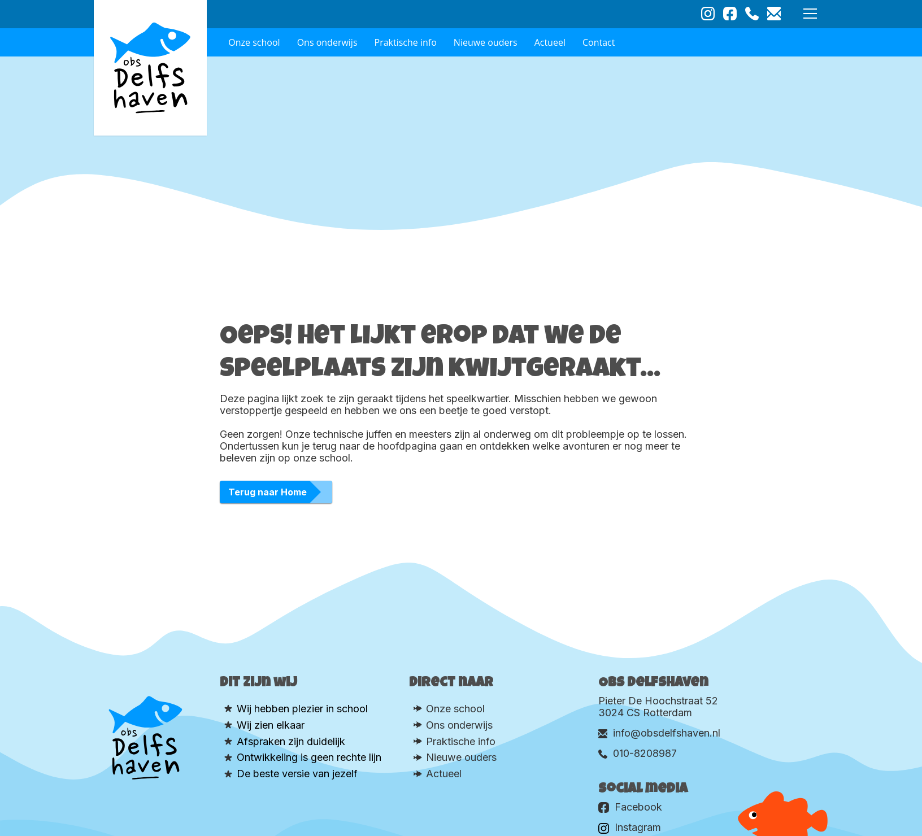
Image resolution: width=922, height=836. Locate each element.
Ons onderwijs (327, 42)
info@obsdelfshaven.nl (659, 733)
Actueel (550, 42)
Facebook (630, 807)
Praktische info (406, 42)
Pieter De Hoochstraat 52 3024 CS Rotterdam (658, 707)
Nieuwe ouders (485, 42)
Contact (598, 42)
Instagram (629, 827)
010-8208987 (637, 753)
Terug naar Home (267, 492)
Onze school (254, 42)
